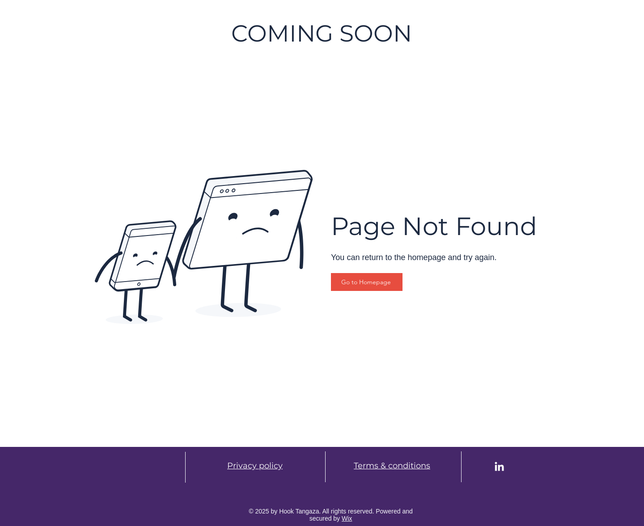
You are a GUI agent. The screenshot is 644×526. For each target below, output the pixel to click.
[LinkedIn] (499, 467)
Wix (347, 518)
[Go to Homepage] (366, 282)
